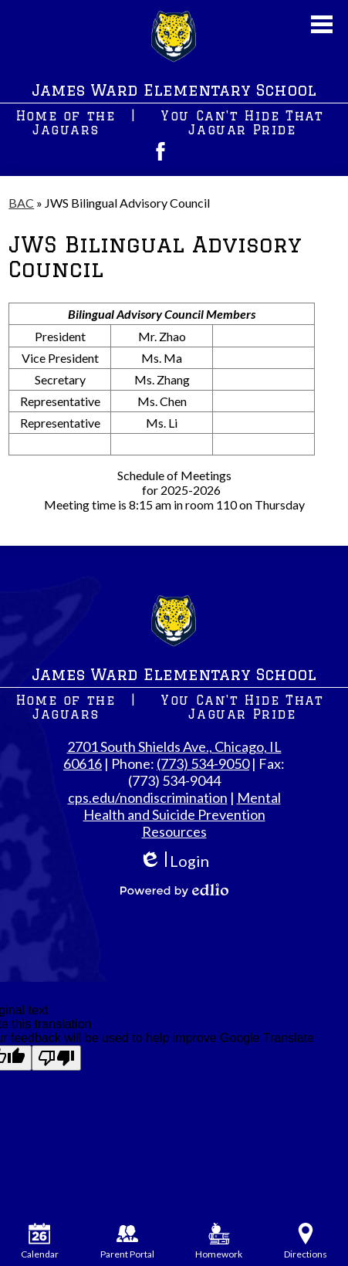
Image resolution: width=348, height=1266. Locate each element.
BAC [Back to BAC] (21, 202)
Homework (218, 1241)
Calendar (40, 1241)
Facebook (160, 151)
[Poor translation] (56, 1058)
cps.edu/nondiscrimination (148, 797)
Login (174, 861)
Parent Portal (127, 1241)
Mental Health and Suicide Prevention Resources (182, 814)
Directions (305, 1241)
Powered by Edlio (174, 890)
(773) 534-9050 (203, 763)
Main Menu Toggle (322, 24)
